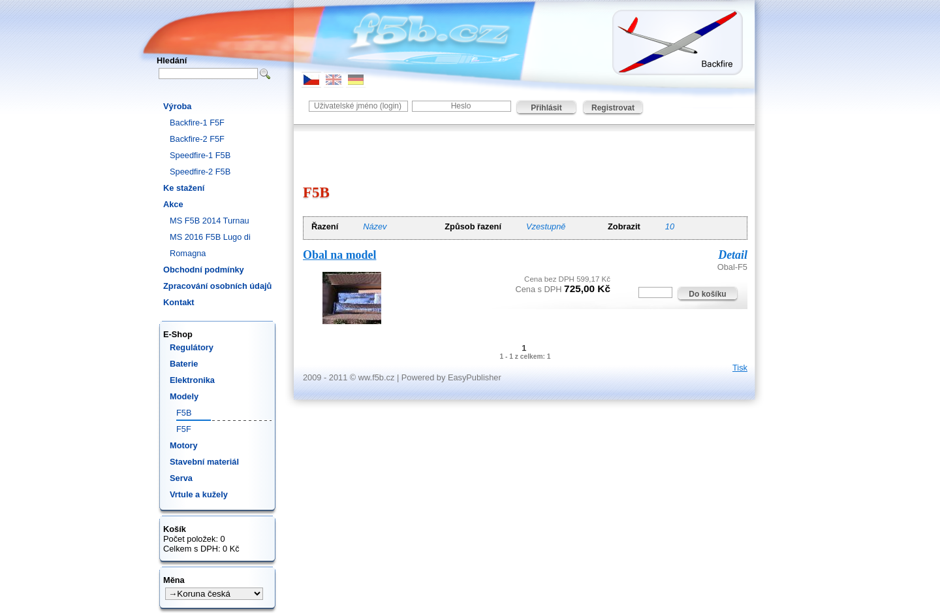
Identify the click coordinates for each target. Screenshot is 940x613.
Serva (181, 478)
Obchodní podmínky (203, 269)
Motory (184, 445)
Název (374, 226)
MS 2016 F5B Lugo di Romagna (210, 245)
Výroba (177, 106)
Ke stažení (183, 188)
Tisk (739, 368)
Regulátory (191, 347)
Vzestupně (545, 226)
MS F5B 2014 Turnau (209, 220)
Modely (184, 396)
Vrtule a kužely (199, 494)
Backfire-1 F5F (197, 122)
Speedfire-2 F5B (200, 171)
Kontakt (179, 302)
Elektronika (192, 380)
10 (669, 226)
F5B (183, 413)
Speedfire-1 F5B (200, 155)
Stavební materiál (204, 462)
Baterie (184, 364)
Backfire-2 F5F (197, 139)
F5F (183, 429)
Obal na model (339, 254)
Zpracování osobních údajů (217, 286)
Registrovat (612, 107)
